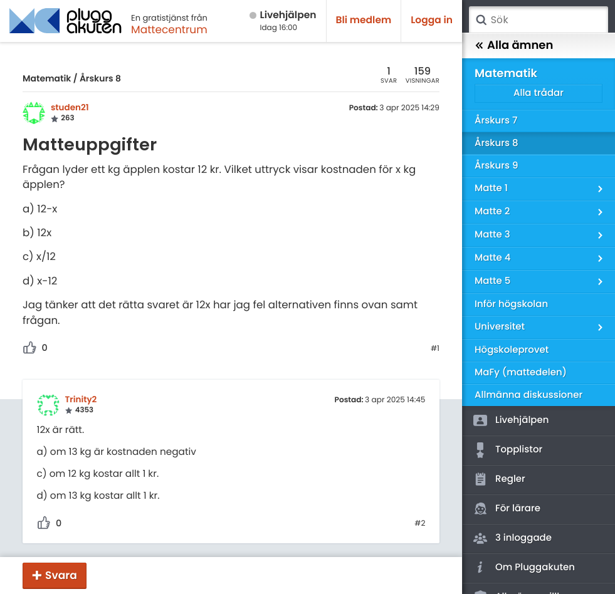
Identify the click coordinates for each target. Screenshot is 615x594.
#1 (435, 349)
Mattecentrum (169, 29)
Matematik (47, 78)
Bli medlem (364, 20)
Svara (61, 575)
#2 (419, 524)
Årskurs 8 (100, 78)
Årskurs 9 (496, 165)
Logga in (432, 20)
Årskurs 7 (496, 120)
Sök (481, 20)
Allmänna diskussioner (528, 395)
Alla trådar (538, 93)
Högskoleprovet (512, 350)
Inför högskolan (511, 304)
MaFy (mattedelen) (521, 372)
